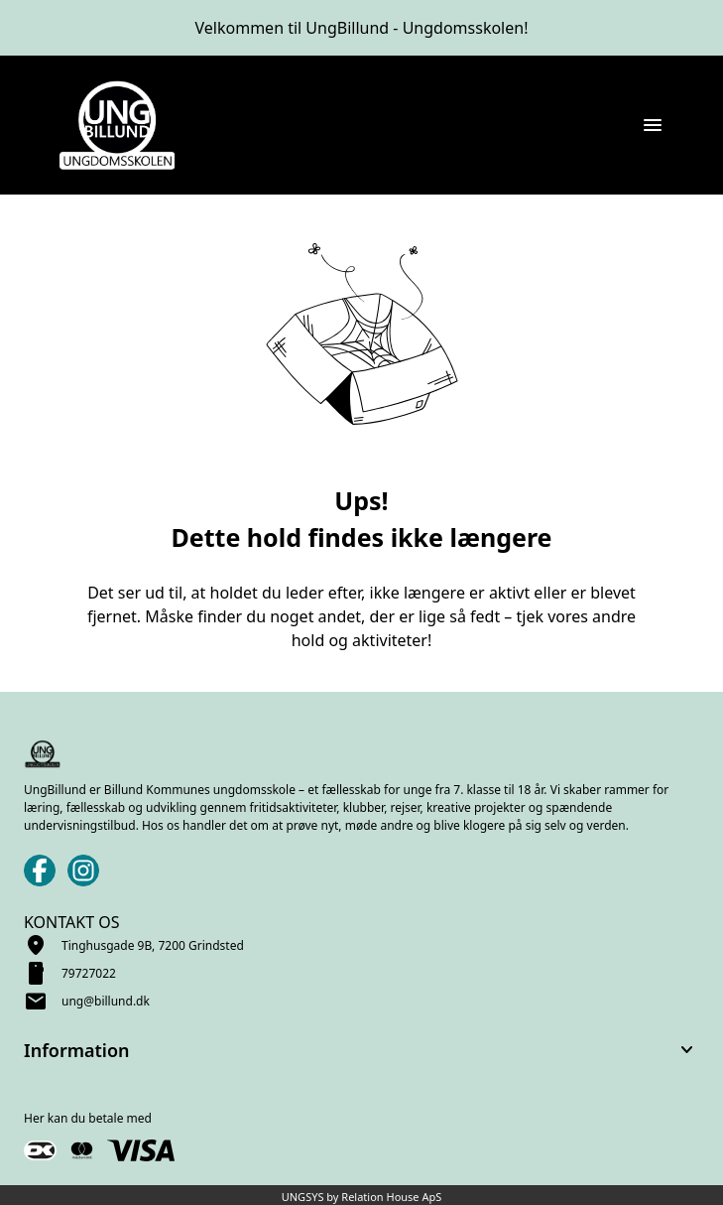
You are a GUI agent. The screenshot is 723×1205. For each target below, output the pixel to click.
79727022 (88, 973)
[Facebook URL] (40, 870)
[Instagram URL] (83, 870)
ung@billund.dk (105, 1001)
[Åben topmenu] (652, 125)
